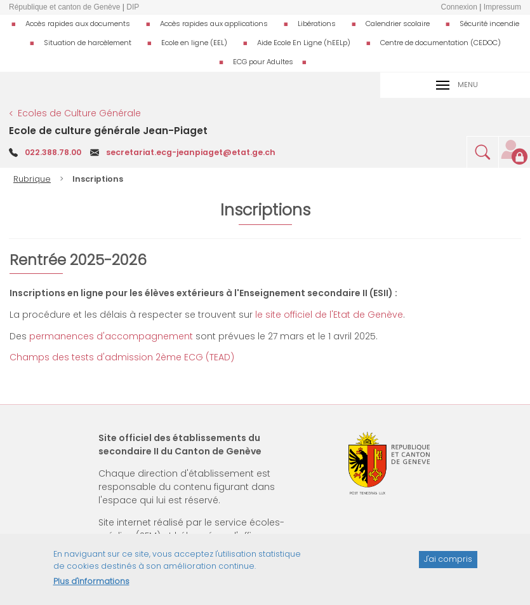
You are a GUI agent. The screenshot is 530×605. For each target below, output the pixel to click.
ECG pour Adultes (263, 62)
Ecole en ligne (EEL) (194, 42)
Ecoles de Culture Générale (79, 113)
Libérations (317, 23)
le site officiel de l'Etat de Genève (329, 314)
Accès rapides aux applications (214, 23)
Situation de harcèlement (87, 42)
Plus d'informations (91, 586)
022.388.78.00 (53, 152)
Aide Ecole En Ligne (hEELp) (303, 42)
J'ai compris (448, 564)
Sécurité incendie (489, 23)
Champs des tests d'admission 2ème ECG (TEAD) (122, 357)
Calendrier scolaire (398, 23)
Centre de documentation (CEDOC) (440, 42)
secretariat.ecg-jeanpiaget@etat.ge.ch (190, 152)
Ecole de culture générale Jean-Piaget (108, 130)
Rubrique (32, 178)
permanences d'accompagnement (111, 336)
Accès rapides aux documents (77, 23)
